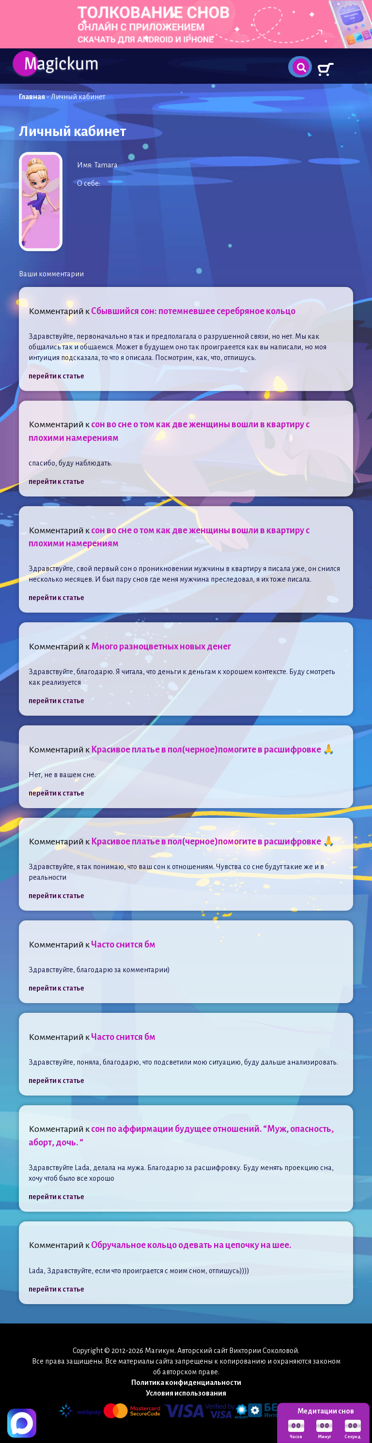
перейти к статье (56, 376)
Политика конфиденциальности (186, 1382)
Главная (32, 97)
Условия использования (186, 1393)
